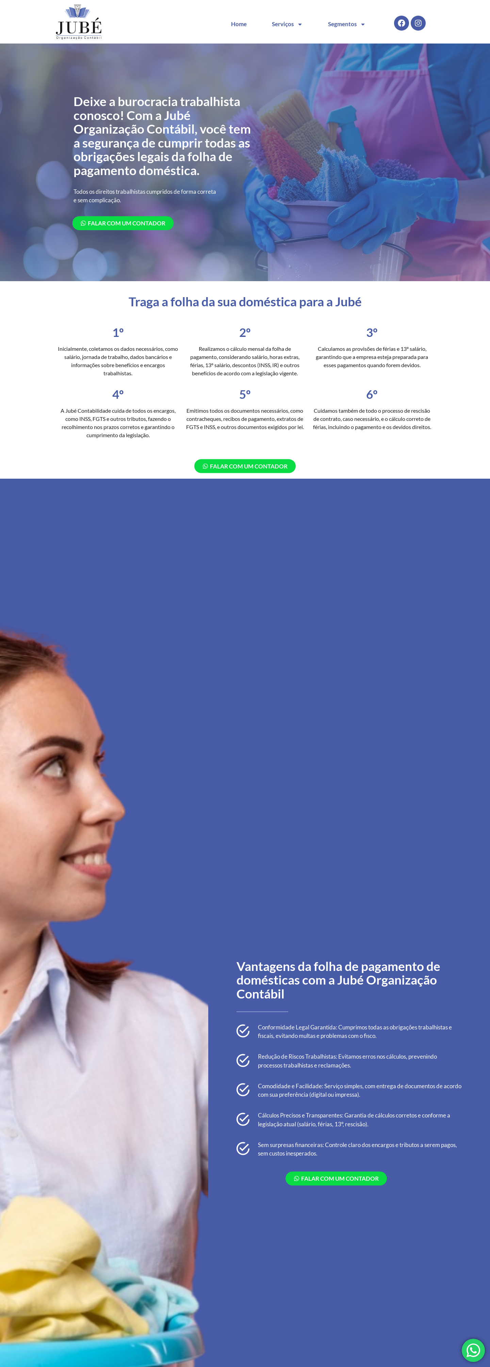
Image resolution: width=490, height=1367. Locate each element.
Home (239, 24)
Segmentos (347, 24)
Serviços (287, 24)
